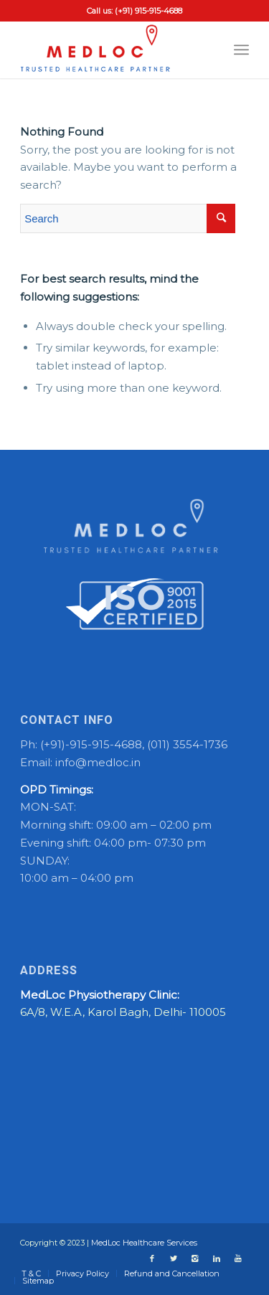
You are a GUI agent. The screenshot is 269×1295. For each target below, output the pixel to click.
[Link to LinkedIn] (216, 1258)
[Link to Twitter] (173, 1258)
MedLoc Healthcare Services (144, 1243)
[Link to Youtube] (238, 1258)
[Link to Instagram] (195, 1258)
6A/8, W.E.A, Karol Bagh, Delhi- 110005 (123, 1012)
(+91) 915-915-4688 (148, 11)
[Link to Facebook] (152, 1258)
